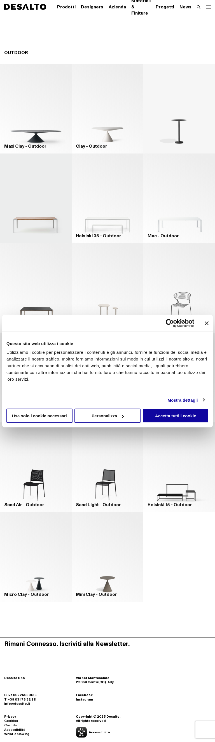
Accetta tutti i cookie (175, 415)
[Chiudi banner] (207, 323)
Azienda (117, 7)
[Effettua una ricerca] (198, 7)
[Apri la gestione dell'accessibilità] (107, 732)
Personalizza (108, 415)
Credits (10, 725)
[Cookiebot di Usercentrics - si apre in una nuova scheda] (169, 323)
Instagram (84, 699)
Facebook (84, 695)
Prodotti (66, 7)
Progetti (165, 7)
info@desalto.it (17, 703)
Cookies (11, 721)
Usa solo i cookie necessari (39, 415)
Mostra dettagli (182, 399)
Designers (92, 7)
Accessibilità (14, 730)
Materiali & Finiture (141, 7)
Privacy (10, 717)
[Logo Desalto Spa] (25, 7)
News (185, 7)
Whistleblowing (16, 734)
